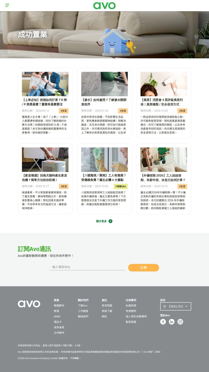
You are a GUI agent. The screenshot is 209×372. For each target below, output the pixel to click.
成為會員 (59, 327)
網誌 (104, 316)
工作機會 (83, 311)
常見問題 (107, 305)
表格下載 (107, 311)
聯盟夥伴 (59, 305)
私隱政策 (131, 305)
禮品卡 (58, 321)
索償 (56, 311)
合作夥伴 (59, 332)
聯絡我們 (83, 316)
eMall (57, 316)
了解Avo (82, 305)
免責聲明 (131, 311)
